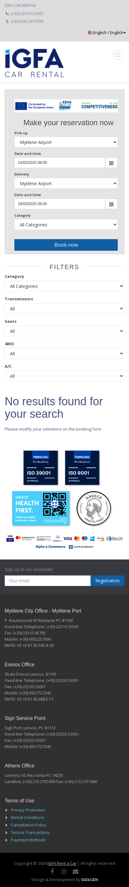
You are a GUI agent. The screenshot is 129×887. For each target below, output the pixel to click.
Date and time (27, 153)
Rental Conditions (27, 817)
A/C (8, 366)
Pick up (20, 133)
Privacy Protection (28, 810)
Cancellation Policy (28, 825)
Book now (66, 244)
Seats (11, 321)
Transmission (19, 299)
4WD (9, 344)
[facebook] (52, 871)
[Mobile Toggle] (118, 55)
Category (22, 215)
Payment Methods (28, 840)
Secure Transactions (30, 832)
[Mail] (75, 871)
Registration (107, 581)
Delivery (21, 174)
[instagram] (63, 871)
